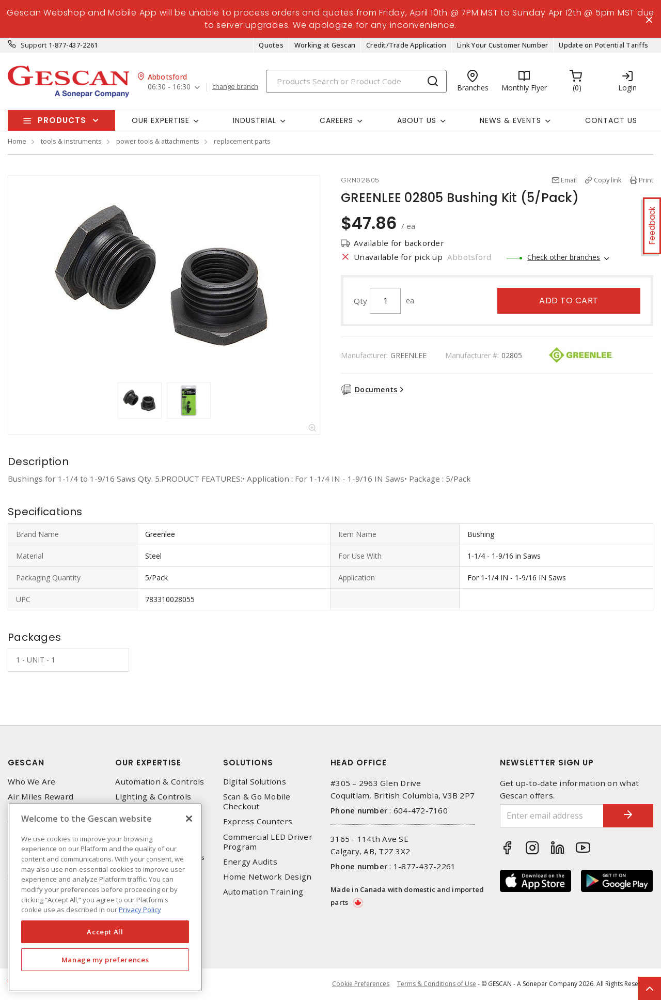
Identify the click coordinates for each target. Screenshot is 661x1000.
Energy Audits (250, 862)
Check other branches (563, 258)
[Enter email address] (551, 815)
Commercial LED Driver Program (267, 842)
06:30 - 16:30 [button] (169, 87)
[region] (105, 897)
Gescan (26, 762)
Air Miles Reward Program (40, 802)
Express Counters (258, 822)
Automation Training (263, 892)
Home (17, 141)
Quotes (271, 45)
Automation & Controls (159, 782)
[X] (189, 818)
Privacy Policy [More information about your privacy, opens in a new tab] (140, 909)
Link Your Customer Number (502, 45)
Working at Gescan (324, 45)
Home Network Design (267, 877)
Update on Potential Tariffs (603, 45)
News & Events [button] (510, 120)
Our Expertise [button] (161, 120)
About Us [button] (416, 120)
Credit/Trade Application (406, 45)
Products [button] (62, 120)
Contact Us (611, 120)
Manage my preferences (105, 959)
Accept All (105, 931)
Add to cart (569, 301)
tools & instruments (71, 141)
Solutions (248, 762)
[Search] (356, 81)
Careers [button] (336, 120)
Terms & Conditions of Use (436, 984)
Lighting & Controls (153, 797)
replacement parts (242, 141)
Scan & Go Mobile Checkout (257, 802)
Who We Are (32, 782)
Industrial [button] (254, 120)
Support (34, 45)
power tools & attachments (157, 141)
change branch (235, 87)
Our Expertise (148, 762)
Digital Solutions (254, 782)
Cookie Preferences (360, 984)
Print (646, 180)
